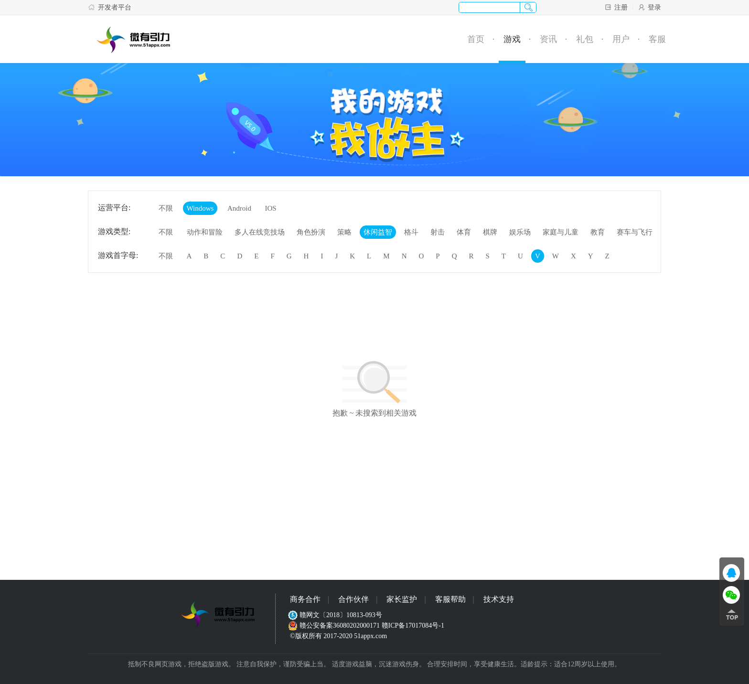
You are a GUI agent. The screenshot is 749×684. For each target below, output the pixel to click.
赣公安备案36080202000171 (335, 625)
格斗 (411, 232)
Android (239, 208)
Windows (200, 208)
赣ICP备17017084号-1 (413, 625)
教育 (597, 232)
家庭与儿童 (560, 232)
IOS (270, 208)
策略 (344, 232)
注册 (616, 7)
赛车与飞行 (635, 232)
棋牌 (490, 232)
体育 (464, 232)
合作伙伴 (353, 599)
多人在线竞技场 (260, 232)
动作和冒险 (205, 232)
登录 (649, 7)
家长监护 (401, 599)
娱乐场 (520, 232)
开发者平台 (109, 7)
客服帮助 (450, 599)
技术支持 (498, 599)
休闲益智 (378, 232)
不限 (166, 208)
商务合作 (305, 599)
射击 (437, 232)
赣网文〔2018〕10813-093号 (336, 615)
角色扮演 (311, 232)
